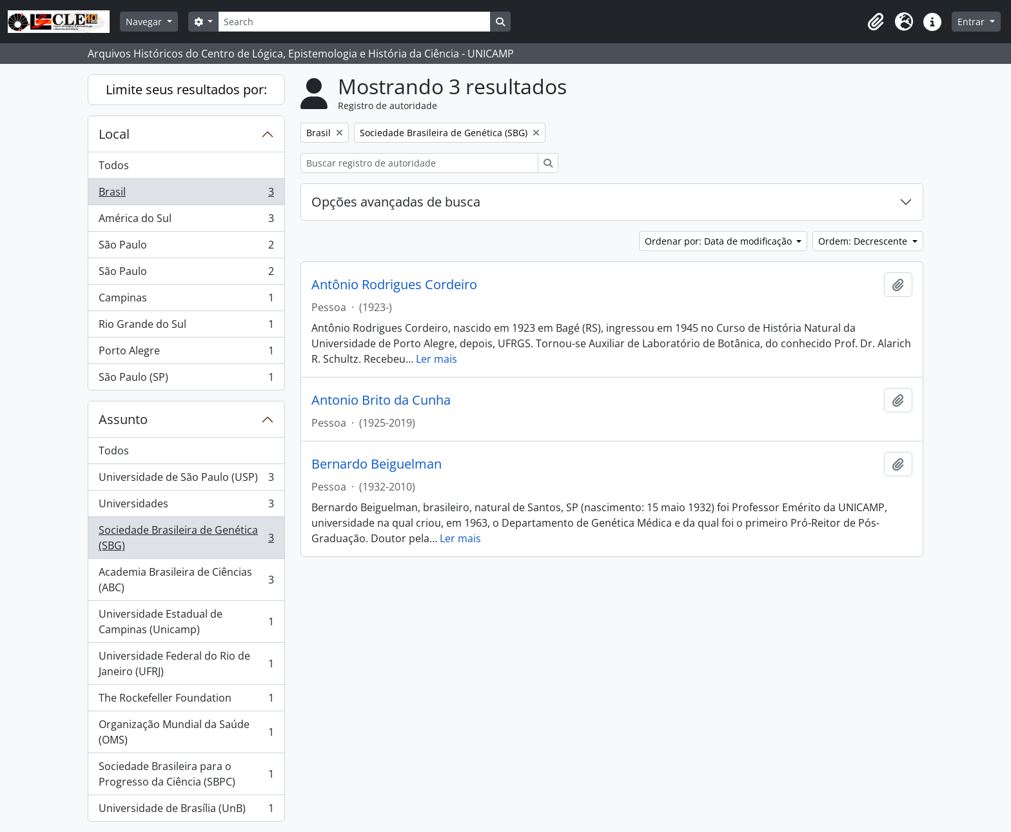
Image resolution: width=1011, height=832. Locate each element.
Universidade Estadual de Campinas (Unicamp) (186, 621)
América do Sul (186, 221)
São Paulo (186, 247)
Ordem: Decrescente (864, 241)
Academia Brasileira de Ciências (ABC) (186, 579)
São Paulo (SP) (186, 379)
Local (114, 134)
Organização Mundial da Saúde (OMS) (186, 732)
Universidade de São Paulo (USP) (186, 480)
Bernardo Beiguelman (376, 464)
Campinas (186, 300)
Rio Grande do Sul (186, 327)
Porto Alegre (186, 353)
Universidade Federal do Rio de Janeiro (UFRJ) (186, 663)
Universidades (186, 506)
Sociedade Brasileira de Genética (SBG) (186, 538)
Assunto (123, 419)
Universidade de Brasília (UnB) (186, 810)
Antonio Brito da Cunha (381, 400)
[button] (875, 22)
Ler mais (436, 359)
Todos (114, 165)
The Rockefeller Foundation (186, 700)
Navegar (145, 21)
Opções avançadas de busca (395, 201)
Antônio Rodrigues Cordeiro (394, 284)
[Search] (354, 22)
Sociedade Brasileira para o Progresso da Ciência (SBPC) (186, 774)
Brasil (186, 194)
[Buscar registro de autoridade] (419, 163)
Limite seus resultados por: (186, 89)
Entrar (972, 21)
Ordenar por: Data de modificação (719, 241)
